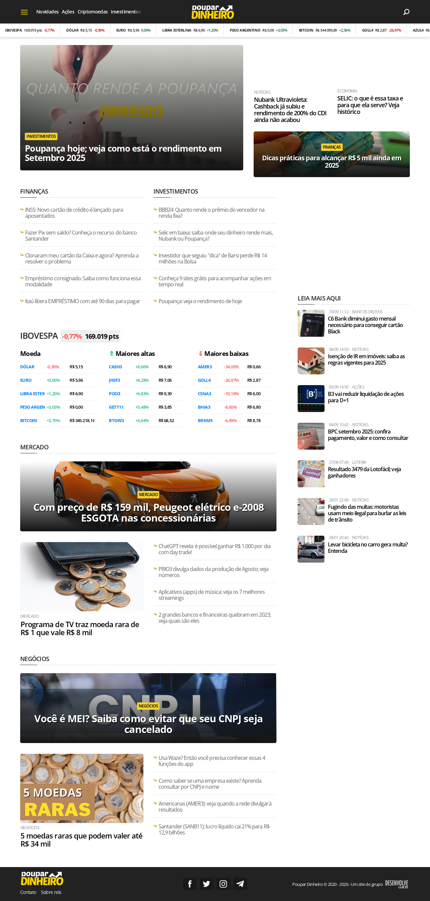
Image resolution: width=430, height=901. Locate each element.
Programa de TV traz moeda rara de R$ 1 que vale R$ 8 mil (79, 628)
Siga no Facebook (190, 883)
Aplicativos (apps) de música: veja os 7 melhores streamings (212, 595)
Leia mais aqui (319, 298)
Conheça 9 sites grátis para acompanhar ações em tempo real (215, 281)
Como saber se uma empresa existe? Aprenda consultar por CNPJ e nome (210, 783)
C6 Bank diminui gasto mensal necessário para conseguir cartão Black (365, 325)
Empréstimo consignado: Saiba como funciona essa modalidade (83, 281)
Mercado (34, 447)
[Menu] (24, 12)
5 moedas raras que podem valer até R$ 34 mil (81, 840)
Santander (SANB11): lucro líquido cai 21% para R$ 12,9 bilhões (214, 829)
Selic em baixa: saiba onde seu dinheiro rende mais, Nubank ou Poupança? (216, 235)
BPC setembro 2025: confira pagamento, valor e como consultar (368, 434)
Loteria (359, 462)
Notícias (262, 93)
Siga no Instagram (223, 883)
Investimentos (126, 11)
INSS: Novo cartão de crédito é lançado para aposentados (74, 212)
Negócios (34, 659)
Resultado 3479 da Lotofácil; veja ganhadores (364, 472)
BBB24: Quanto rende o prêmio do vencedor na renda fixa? (212, 212)
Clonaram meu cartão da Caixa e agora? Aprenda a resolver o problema (81, 258)
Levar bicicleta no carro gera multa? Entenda (367, 547)
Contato (28, 892)
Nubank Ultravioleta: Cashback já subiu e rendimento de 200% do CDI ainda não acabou (290, 109)
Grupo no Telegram (240, 883)
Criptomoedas (93, 11)
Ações (68, 11)
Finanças (332, 147)
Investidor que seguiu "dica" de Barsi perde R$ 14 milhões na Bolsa (213, 258)
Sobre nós (51, 892)
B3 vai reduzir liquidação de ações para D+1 (365, 397)
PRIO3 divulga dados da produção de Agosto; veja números (214, 572)
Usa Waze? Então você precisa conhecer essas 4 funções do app (212, 761)
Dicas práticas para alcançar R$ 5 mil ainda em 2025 (331, 161)
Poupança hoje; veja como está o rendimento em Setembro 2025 (123, 152)
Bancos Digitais (367, 312)
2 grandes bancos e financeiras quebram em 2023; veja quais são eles (215, 617)
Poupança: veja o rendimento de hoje (200, 301)
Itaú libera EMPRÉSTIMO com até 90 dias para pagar (82, 301)
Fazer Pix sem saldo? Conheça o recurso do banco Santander (81, 235)
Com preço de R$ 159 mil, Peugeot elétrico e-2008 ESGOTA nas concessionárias (148, 512)
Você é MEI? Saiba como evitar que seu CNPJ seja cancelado (148, 724)
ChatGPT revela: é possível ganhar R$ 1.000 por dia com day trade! (214, 549)
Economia (347, 91)
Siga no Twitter (206, 883)
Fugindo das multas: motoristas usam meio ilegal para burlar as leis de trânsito (367, 513)
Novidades (47, 11)
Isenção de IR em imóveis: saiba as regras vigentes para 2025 (366, 359)
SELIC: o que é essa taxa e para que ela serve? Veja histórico (369, 105)
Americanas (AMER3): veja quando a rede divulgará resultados (215, 806)
